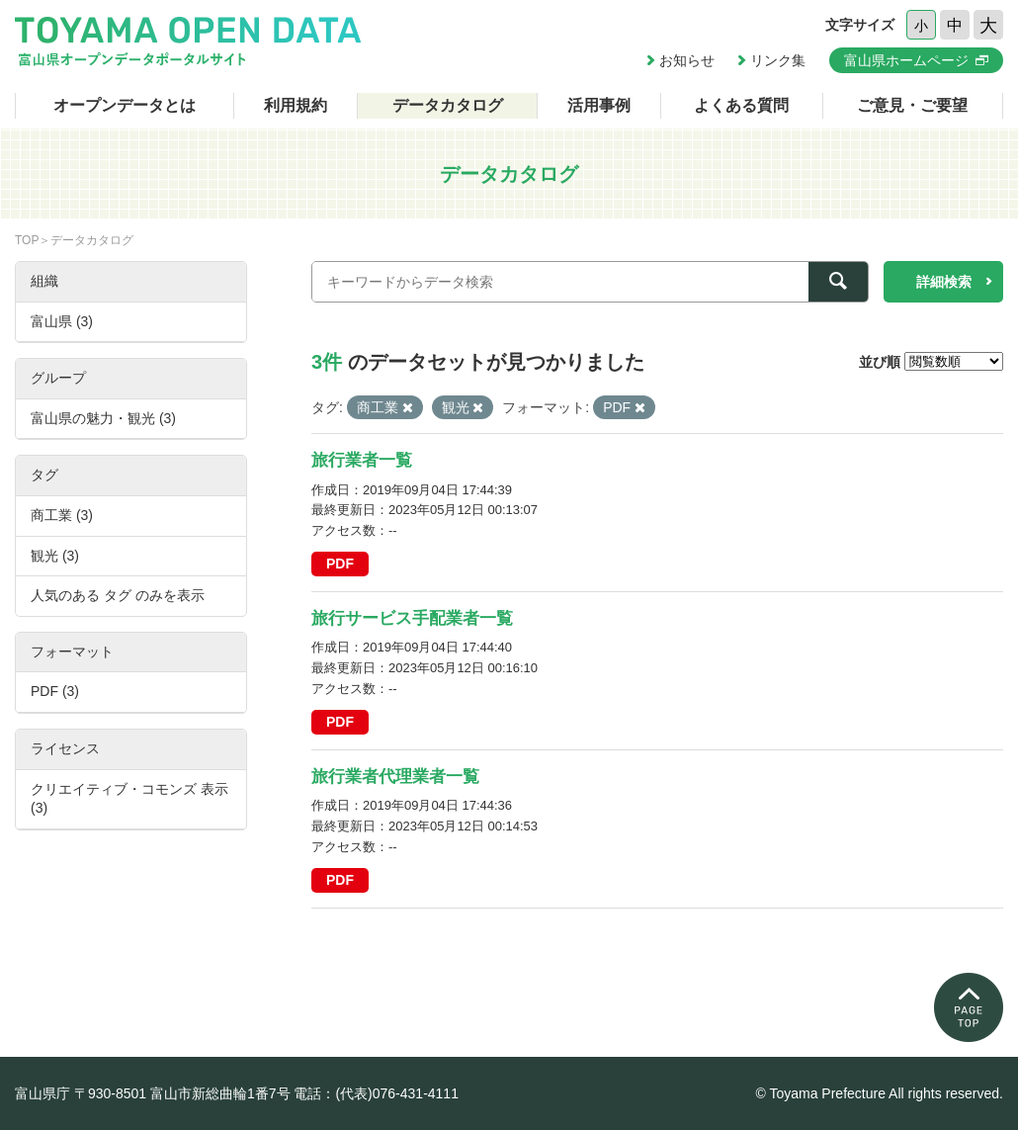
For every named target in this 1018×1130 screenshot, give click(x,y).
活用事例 (599, 105)
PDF (340, 563)
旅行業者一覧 (361, 460)
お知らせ (687, 60)
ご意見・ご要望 (912, 105)
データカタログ (447, 105)
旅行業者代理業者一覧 (395, 776)
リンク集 (778, 60)
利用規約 (295, 105)
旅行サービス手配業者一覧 (412, 618)
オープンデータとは (124, 105)
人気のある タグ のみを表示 (118, 595)
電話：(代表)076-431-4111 (376, 1093)
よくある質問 (741, 105)
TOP (27, 240)
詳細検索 (944, 282)
